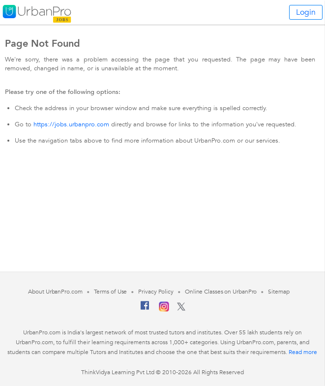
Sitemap (278, 292)
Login (306, 12)
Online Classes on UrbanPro (221, 292)
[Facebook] (145, 309)
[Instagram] (164, 310)
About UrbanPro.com (55, 292)
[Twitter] (181, 309)
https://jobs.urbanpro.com (71, 124)
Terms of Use (110, 292)
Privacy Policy (156, 292)
